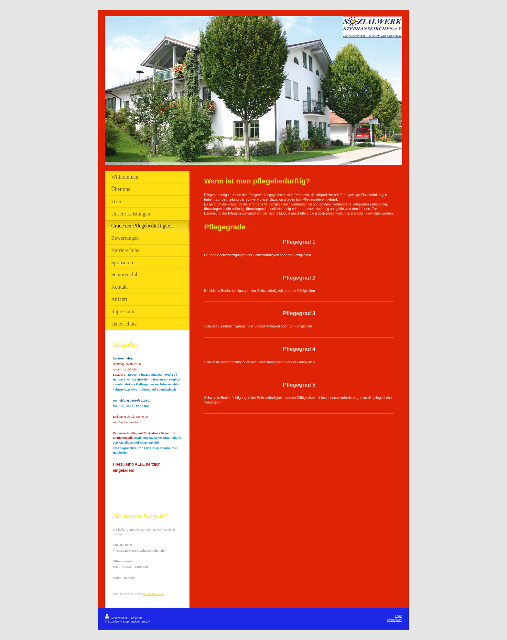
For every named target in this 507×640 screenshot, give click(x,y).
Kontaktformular (153, 594)
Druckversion (117, 617)
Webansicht (394, 620)
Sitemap (136, 617)
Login (398, 616)
